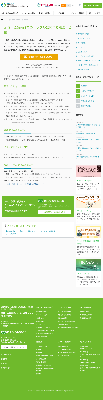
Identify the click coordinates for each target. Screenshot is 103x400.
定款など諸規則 (62, 318)
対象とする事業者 (44, 13)
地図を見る (6, 326)
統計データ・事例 (94, 13)
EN (73, 5)
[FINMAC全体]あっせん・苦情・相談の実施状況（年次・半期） (90, 368)
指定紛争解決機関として (64, 324)
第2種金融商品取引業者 (86, 318)
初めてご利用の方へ (27, 231)
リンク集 (4, 363)
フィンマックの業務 (28, 13)
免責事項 (4, 359)
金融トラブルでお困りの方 (9, 13)
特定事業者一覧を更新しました (87, 133)
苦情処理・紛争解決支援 (64, 315)
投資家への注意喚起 (83, 69)
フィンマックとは (87, 96)
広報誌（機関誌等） (88, 91)
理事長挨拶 (39, 352)
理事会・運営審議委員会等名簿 (44, 356)
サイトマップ (5, 368)
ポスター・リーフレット (64, 349)
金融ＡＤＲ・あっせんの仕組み (66, 321)
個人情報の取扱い (6, 354)
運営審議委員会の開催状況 (43, 365)
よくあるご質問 (81, 52)
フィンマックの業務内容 (64, 312)
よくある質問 (11, 234)
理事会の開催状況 (41, 362)
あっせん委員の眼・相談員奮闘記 (67, 352)
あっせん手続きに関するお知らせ (88, 60)
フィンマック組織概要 (47, 231)
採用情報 (38, 374)
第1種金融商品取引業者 (86, 315)
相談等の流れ (11, 231)
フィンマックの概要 (41, 346)
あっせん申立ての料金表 (85, 56)
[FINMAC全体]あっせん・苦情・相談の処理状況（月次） (90, 354)
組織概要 (61, 13)
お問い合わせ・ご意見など (18, 19)
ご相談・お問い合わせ (92, 5)
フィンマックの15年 (63, 356)
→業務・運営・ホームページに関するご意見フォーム (25, 184)
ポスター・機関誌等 (78, 13)
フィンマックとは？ (83, 38)
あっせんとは (81, 47)
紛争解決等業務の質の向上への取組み (68, 327)
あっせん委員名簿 (41, 359)
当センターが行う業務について (87, 65)
